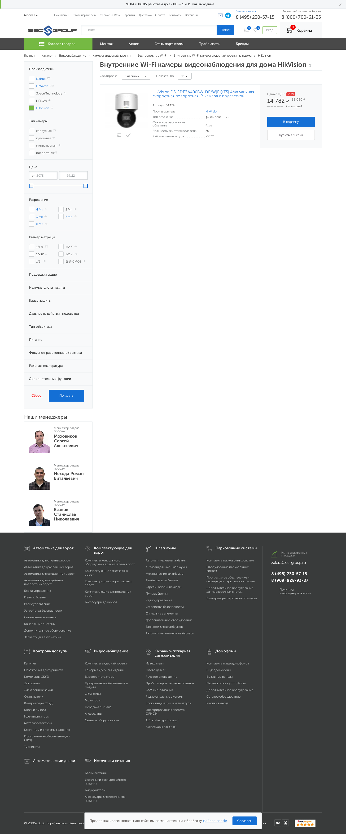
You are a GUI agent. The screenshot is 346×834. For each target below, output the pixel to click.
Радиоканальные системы (164, 696)
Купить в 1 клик (291, 135)
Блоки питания (95, 773)
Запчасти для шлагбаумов (164, 626)
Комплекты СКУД (36, 676)
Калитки (30, 663)
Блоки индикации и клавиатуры (169, 703)
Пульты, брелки (35, 597)
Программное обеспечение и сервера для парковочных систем (230, 579)
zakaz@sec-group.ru (288, 562)
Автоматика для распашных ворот (48, 567)
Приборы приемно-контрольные (170, 683)
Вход (269, 30)
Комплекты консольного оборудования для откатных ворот (110, 562)
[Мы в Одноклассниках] (285, 822)
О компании (61, 15)
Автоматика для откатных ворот (47, 560)
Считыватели (33, 696)
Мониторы (93, 700)
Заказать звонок (246, 11)
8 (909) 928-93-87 (289, 580)
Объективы (93, 693)
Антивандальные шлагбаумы (166, 567)
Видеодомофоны (218, 670)
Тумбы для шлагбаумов (162, 580)
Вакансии (191, 15)
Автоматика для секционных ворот (49, 573)
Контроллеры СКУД (38, 703)
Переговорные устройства (226, 683)
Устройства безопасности (43, 610)
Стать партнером (84, 15)
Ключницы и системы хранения (47, 729)
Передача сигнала (98, 707)
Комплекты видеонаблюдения (106, 663)
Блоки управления (37, 590)
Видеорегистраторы (99, 676)
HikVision (212, 111)
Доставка (145, 15)
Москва (29, 15)
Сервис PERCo (110, 15)
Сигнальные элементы (40, 617)
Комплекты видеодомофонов (227, 663)
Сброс (36, 395)
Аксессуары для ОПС (161, 727)
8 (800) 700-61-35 (301, 17)
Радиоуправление (37, 604)
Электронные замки (38, 690)
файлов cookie (215, 821)
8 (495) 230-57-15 (255, 17)
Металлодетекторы (38, 723)
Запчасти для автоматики (42, 637)
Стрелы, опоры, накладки (164, 587)
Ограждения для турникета (43, 670)
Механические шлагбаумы (165, 573)
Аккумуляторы (95, 790)
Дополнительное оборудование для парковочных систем (229, 589)
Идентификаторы (36, 716)
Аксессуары (93, 713)
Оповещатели (156, 670)
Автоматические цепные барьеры (170, 633)
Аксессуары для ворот (101, 602)
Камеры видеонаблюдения (104, 670)
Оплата (160, 15)
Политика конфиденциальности (295, 591)
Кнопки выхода (35, 710)
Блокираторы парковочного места (231, 598)
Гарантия (129, 15)
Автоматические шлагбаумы (166, 560)
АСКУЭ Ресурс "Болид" (162, 720)
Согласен (244, 821)
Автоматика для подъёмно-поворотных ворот (43, 582)
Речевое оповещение (161, 676)
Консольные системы (39, 624)
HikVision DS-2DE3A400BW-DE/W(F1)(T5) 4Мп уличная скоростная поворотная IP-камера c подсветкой (203, 94)
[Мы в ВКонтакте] (277, 822)
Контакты (175, 15)
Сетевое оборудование (102, 720)
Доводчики (32, 683)
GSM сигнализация (159, 690)
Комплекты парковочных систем (230, 560)
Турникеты (32, 747)
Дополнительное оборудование (47, 630)
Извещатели (155, 663)
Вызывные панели (219, 676)
